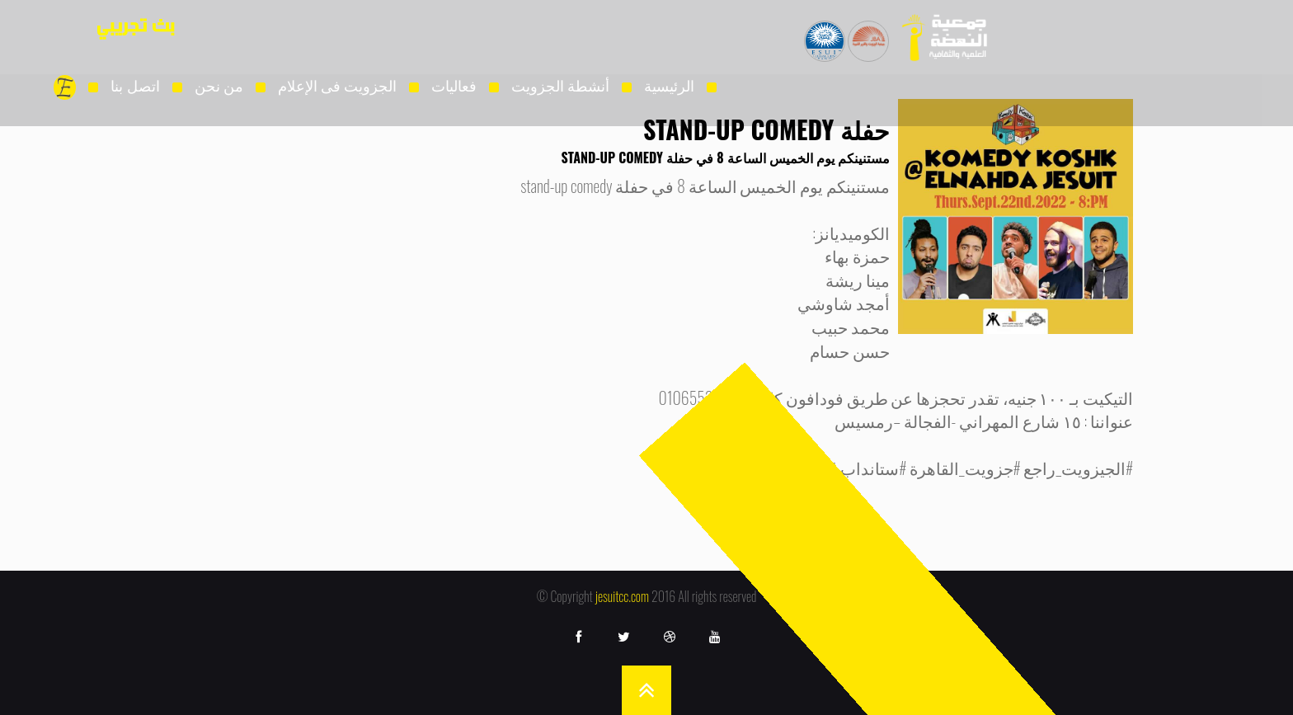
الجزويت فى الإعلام (337, 85)
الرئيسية (669, 85)
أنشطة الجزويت (560, 85)
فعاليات (454, 85)
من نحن (219, 85)
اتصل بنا (134, 85)
